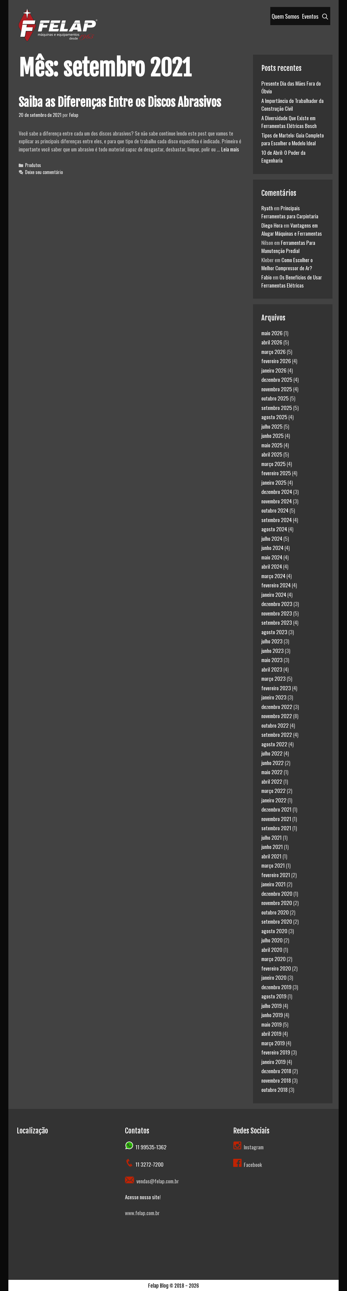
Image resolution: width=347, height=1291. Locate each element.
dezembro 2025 (276, 379)
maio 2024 (271, 557)
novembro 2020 (276, 902)
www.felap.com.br (142, 1213)
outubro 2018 (274, 1089)
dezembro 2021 (276, 809)
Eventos (310, 16)
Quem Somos (285, 16)
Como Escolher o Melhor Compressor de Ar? (287, 264)
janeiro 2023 (273, 697)
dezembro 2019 (276, 987)
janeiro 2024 (273, 594)
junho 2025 (272, 435)
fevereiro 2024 (276, 585)
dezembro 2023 (276, 603)
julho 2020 (272, 940)
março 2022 (273, 790)
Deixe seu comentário (44, 172)
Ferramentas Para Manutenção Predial (288, 246)
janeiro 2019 (273, 1061)
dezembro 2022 (276, 706)
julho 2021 (271, 837)
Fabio (266, 277)
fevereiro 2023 (276, 688)
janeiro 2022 (273, 800)
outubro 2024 (274, 510)
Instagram (254, 1147)
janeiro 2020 (273, 977)
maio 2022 (272, 772)
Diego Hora (272, 225)
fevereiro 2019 (275, 1052)
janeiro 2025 (273, 482)
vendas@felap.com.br (156, 1181)
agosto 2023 (274, 632)
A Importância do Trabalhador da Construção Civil (292, 104)
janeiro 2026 (273, 370)
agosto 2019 (273, 996)
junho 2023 (272, 650)
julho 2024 (271, 538)
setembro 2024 (276, 519)
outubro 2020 (275, 912)
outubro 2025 (275, 398)
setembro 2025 (276, 407)
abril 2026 (271, 342)
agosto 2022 (274, 744)
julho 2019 (271, 1005)
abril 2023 (271, 669)
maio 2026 (272, 333)
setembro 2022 (276, 734)
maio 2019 (271, 1024)
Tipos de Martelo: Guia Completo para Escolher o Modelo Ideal (292, 139)
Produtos (33, 165)
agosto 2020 (274, 931)
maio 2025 (272, 445)
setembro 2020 (276, 921)
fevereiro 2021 (275, 875)
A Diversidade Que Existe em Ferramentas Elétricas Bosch (289, 122)
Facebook (247, 1164)
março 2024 (273, 576)
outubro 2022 (275, 725)
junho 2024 (272, 547)
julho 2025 (272, 426)
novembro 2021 (276, 818)
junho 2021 (272, 846)
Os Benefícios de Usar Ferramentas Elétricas (291, 281)
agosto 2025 (274, 417)
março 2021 (273, 865)
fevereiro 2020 (276, 968)
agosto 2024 (274, 529)
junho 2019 (272, 1015)
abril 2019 (271, 1033)
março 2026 (273, 351)
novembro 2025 (276, 389)
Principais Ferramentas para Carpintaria (289, 212)
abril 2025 (271, 454)
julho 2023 (272, 641)
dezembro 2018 (276, 1071)
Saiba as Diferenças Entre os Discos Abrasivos (120, 102)
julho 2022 (272, 753)
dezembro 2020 (276, 893)
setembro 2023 (276, 622)
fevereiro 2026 (276, 361)
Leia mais (230, 149)
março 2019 (273, 1043)
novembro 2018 (276, 1080)
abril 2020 (271, 949)
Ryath (267, 208)
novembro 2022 (276, 716)
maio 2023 (272, 659)
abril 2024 (271, 566)
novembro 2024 (276, 501)
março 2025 (273, 463)
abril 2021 (271, 856)
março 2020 (273, 958)
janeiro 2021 (273, 884)
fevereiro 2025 (276, 473)
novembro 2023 (276, 613)
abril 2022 (271, 781)
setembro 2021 (276, 828)
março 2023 (273, 678)
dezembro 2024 (276, 491)
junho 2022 (272, 762)
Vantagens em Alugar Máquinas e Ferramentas (291, 229)
